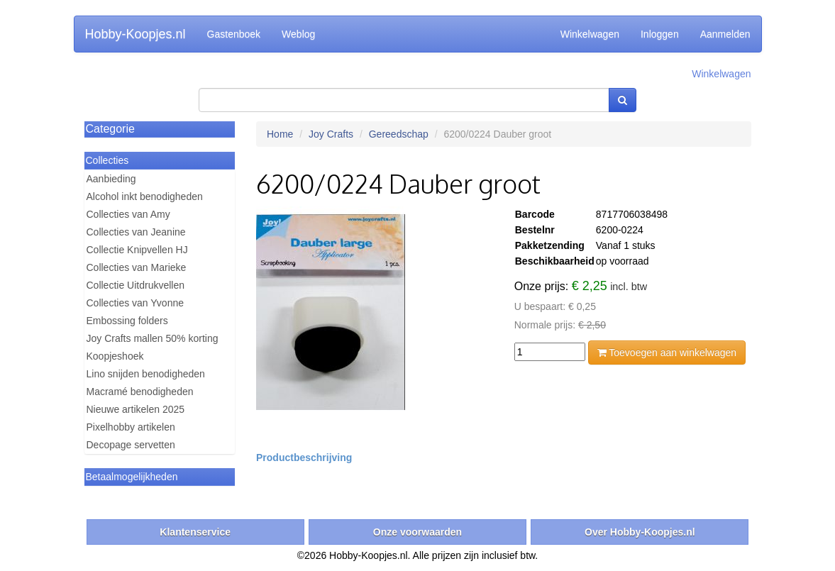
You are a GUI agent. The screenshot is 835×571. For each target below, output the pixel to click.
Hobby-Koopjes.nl (135, 34)
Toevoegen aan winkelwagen (666, 352)
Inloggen (660, 34)
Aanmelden (725, 34)
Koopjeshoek (115, 356)
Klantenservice (195, 532)
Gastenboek (234, 34)
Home (280, 134)
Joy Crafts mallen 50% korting (153, 338)
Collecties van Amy (128, 214)
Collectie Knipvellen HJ (137, 249)
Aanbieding (111, 178)
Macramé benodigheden (140, 391)
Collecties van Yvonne (135, 303)
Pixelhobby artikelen (131, 427)
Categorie (110, 129)
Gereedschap (398, 134)
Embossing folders (127, 320)
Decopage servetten (131, 444)
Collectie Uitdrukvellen (136, 285)
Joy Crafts (331, 134)
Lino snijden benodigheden (146, 373)
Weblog (298, 34)
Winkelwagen (589, 34)
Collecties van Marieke (137, 267)
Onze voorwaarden (417, 532)
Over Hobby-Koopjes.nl (640, 532)
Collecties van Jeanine (136, 232)
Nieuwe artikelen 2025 (136, 409)
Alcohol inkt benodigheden (145, 196)
